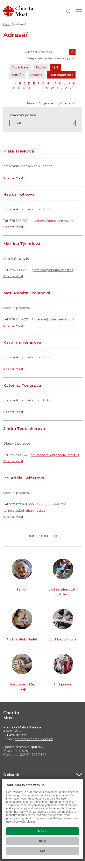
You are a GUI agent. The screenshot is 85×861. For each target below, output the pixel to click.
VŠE (73, 88)
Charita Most (13, 177)
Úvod (6, 24)
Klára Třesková (18, 151)
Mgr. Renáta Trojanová (26, 293)
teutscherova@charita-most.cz (55, 455)
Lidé (58, 67)
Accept (42, 831)
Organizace (21, 67)
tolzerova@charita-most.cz (24, 510)
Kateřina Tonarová (22, 385)
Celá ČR (13, 75)
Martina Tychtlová (21, 243)
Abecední (68, 103)
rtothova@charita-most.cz (52, 221)
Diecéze (33, 75)
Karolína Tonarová (22, 342)
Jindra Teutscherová (24, 428)
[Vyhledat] (68, 11)
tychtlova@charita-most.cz (52, 270)
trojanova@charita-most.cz (53, 319)
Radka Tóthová (19, 194)
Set (42, 851)
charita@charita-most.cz (34, 739)
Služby (42, 67)
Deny (42, 841)
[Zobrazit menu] (79, 11)
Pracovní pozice (22, 115)
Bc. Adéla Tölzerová (23, 478)
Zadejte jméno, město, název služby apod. (51, 58)
